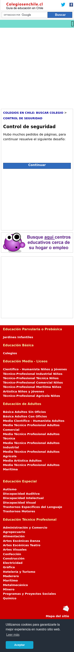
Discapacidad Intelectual (23, 498)
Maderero (11, 576)
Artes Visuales (15, 549)
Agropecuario (14, 532)
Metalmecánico (15, 585)
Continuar (37, 165)
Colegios (10, 353)
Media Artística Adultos (22, 460)
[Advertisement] (37, 67)
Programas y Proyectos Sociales (29, 594)
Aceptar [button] (19, 644)
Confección (12, 554)
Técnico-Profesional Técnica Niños (31, 378)
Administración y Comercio (25, 527)
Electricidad (12, 563)
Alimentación (14, 536)
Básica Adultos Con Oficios (25, 416)
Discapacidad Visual (19, 502)
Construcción (13, 558)
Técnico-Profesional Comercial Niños (33, 382)
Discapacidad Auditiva (21, 493)
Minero (8, 589)
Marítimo (10, 580)
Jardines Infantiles (18, 337)
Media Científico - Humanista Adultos (33, 421)
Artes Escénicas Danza (21, 541)
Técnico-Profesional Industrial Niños (32, 374)
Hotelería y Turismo (19, 572)
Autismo (10, 489)
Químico (9, 598)
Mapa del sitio (57, 616)
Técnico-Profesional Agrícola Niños (31, 396)
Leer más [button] (13, 634)
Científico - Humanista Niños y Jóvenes (35, 369)
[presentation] (33, 150)
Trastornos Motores (19, 511)
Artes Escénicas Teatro (21, 545)
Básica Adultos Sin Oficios (24, 412)
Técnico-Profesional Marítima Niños (32, 387)
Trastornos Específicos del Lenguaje (32, 507)
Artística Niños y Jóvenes (23, 391)
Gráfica (9, 567)
